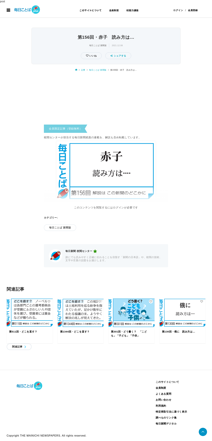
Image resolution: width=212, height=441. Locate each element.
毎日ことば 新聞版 (98, 45)
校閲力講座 (132, 10)
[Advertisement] (106, 99)
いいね (92, 55)
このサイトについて (91, 10)
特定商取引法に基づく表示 (171, 411)
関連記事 (17, 346)
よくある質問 (163, 393)
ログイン (178, 10)
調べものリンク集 (166, 417)
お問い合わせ (163, 399)
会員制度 (114, 10)
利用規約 (161, 405)
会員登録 (193, 10)
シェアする (118, 55)
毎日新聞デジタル (166, 423)
